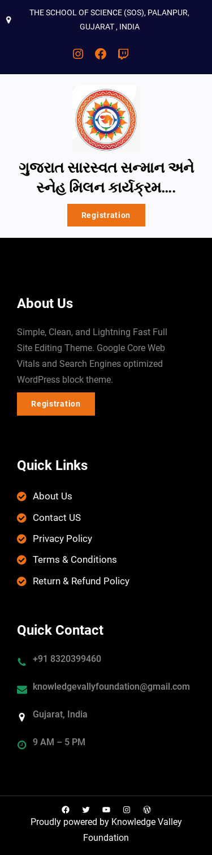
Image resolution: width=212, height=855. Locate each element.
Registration (106, 215)
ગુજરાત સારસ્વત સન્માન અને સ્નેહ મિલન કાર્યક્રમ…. (106, 177)
